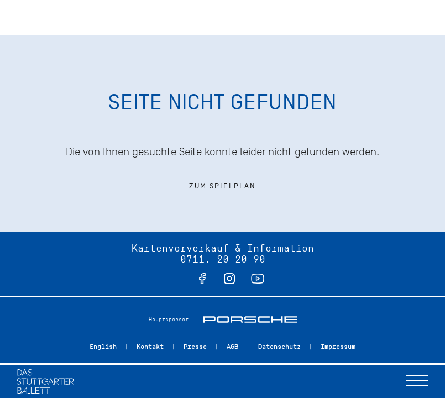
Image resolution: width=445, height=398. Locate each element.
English (103, 346)
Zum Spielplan (222, 186)
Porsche (250, 319)
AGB (232, 346)
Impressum (338, 346)
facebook (202, 278)
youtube (257, 278)
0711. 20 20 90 (222, 259)
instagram (229, 278)
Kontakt (150, 346)
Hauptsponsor (169, 319)
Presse (195, 346)
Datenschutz (279, 346)
